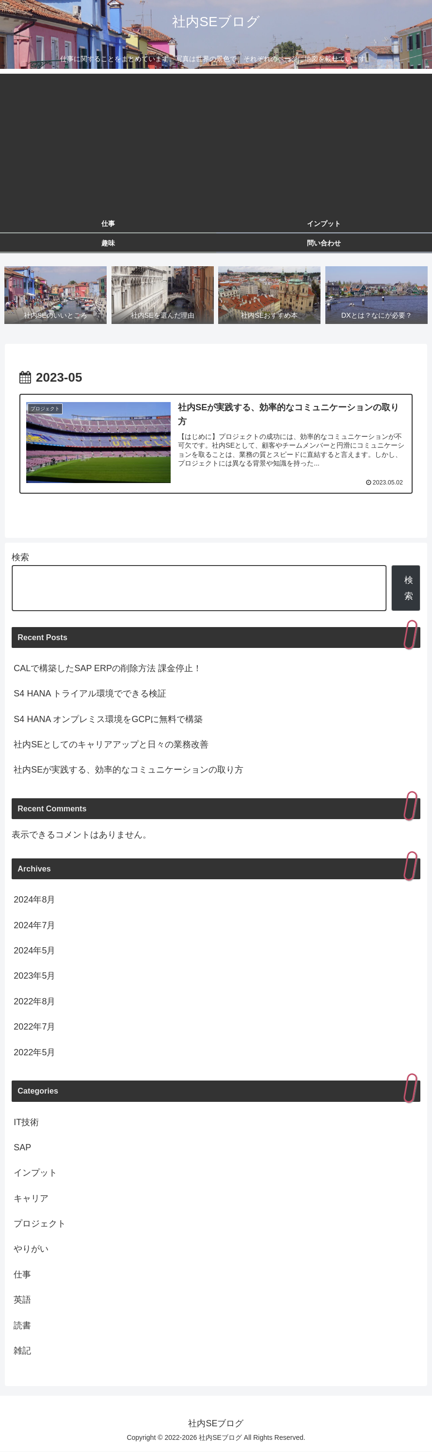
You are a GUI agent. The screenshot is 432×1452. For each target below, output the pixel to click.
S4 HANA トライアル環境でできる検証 (90, 694)
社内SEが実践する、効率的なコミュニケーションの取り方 (128, 770)
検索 (20, 558)
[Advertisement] (216, 142)
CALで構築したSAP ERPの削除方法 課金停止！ (108, 668)
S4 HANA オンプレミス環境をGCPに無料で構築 (108, 719)
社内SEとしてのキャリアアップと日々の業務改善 (111, 744)
